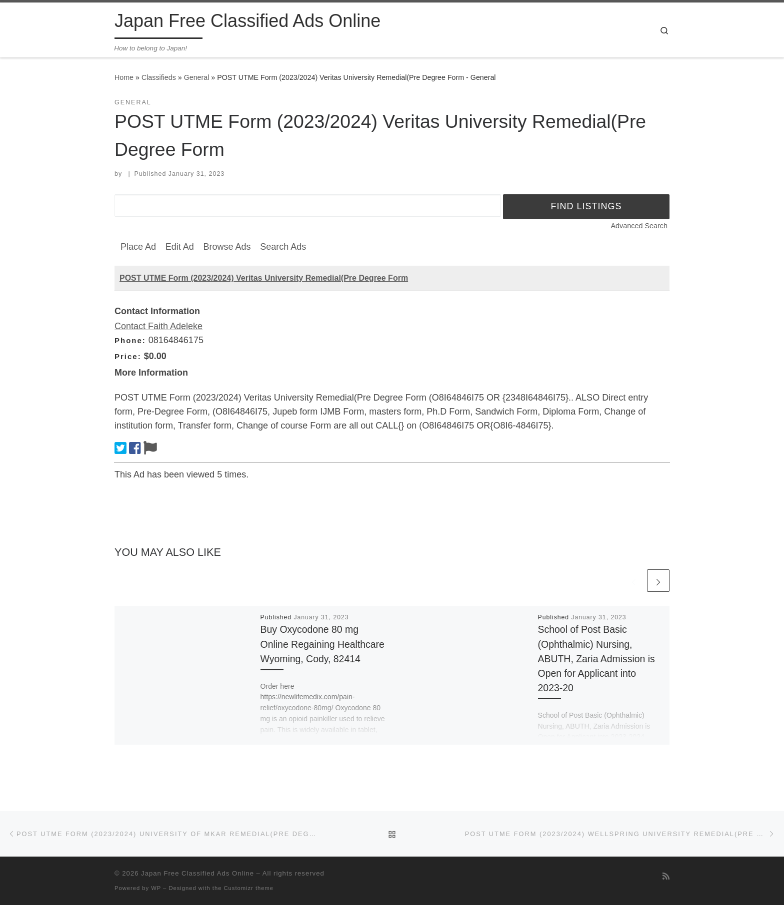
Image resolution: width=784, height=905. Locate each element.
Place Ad (138, 247)
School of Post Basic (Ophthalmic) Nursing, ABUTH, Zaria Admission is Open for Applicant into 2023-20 (596, 658)
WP (156, 888)
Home (124, 77)
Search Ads (283, 247)
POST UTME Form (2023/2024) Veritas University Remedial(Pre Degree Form (264, 278)
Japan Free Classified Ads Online (197, 873)
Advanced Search (639, 226)
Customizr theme (249, 888)
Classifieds (159, 77)
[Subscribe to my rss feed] (666, 876)
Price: (128, 356)
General (197, 77)
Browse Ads (226, 247)
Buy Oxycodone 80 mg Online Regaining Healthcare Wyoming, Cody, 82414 (322, 644)
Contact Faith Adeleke (158, 326)
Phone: (130, 340)
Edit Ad (180, 247)
